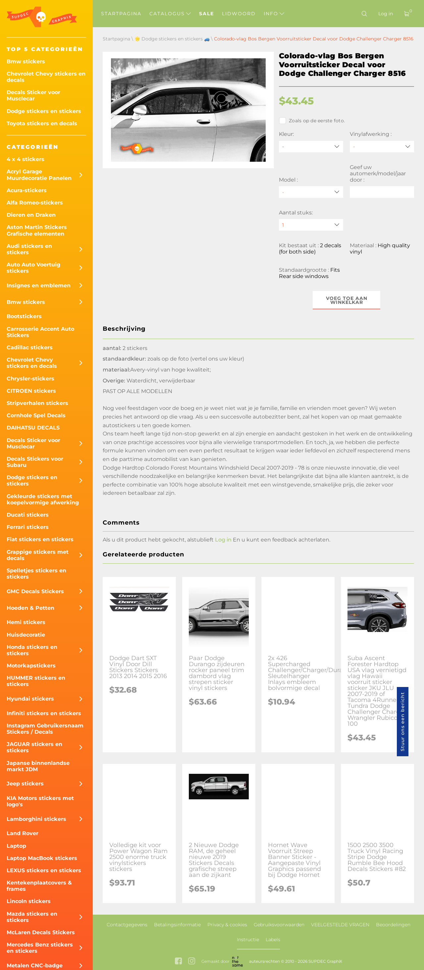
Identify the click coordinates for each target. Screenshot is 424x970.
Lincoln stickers (29, 901)
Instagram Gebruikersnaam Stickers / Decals (45, 728)
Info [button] (274, 14)
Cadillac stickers (30, 347)
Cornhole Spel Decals (36, 415)
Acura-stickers (27, 190)
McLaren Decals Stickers (41, 932)
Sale (206, 14)
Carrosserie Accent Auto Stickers (40, 332)
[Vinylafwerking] (382, 146)
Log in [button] (223, 540)
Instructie (248, 939)
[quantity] (311, 225)
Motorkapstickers (31, 665)
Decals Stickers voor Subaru (35, 462)
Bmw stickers (26, 61)
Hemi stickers (26, 622)
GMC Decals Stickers (35, 591)
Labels (273, 939)
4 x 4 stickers (25, 159)
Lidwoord (239, 14)
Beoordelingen (393, 925)
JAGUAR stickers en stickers (34, 747)
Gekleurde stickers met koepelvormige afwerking (43, 499)
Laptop (16, 846)
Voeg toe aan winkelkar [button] (346, 300)
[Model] (311, 192)
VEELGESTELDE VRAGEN (340, 925)
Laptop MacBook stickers (42, 858)
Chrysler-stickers (30, 378)
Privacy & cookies (227, 925)
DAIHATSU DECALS (33, 428)
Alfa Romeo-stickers (35, 203)
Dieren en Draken (31, 215)
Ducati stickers (28, 515)
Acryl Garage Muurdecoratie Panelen (39, 174)
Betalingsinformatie (177, 925)
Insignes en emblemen (39, 285)
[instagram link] (191, 961)
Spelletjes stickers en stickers (36, 573)
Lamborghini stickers (36, 819)
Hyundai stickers (30, 699)
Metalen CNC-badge (35, 965)
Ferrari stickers (28, 527)
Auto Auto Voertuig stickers (33, 267)
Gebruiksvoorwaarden (279, 925)
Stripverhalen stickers (37, 403)
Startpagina (121, 14)
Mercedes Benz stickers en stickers (40, 947)
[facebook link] (178, 961)
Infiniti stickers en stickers (44, 713)
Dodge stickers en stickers (44, 111)
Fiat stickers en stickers (40, 539)
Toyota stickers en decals (42, 123)
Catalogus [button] (170, 14)
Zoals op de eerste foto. (312, 120)
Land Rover (22, 833)
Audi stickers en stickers (29, 249)
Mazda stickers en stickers (32, 917)
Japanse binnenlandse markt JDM (38, 766)
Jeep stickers (25, 783)
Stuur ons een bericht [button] (402, 721)
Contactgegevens (127, 925)
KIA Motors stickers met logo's (40, 801)
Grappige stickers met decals (38, 555)
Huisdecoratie (26, 635)
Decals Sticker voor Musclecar (33, 95)
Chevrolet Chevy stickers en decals (46, 77)
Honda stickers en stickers (32, 650)
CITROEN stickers (31, 391)
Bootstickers (24, 316)
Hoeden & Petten (30, 608)
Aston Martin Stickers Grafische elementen (37, 230)
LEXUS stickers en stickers (44, 870)
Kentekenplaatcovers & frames (39, 886)
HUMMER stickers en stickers (36, 681)
